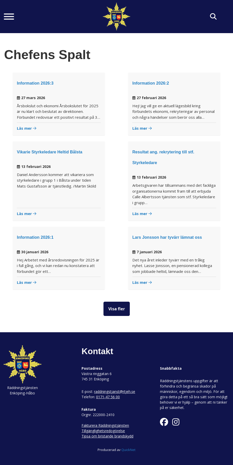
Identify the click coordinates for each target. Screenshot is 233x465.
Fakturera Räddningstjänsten (105, 425)
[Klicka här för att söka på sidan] (213, 16)
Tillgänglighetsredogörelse (103, 430)
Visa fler (116, 309)
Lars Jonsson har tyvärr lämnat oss (167, 237)
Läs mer (26, 128)
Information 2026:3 (35, 83)
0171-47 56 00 (108, 396)
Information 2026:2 (150, 83)
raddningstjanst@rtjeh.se (114, 391)
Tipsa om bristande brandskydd (107, 436)
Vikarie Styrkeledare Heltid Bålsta (49, 152)
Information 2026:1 (35, 237)
